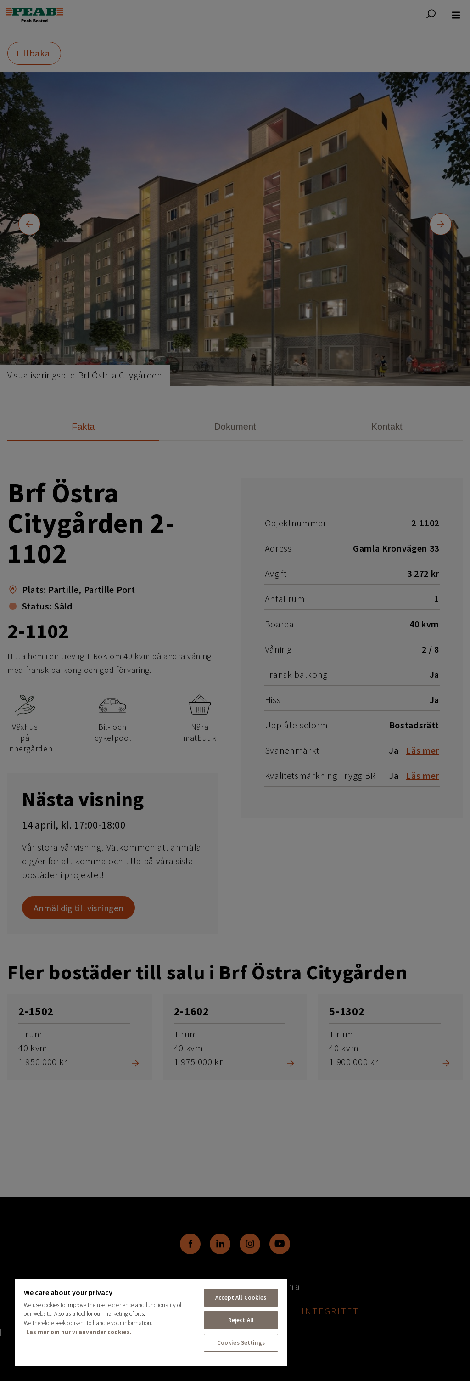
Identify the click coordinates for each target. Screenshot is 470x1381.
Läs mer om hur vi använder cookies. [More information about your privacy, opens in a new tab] (79, 1332)
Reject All (241, 1320)
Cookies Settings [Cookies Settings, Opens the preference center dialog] (241, 1343)
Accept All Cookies (240, 1298)
